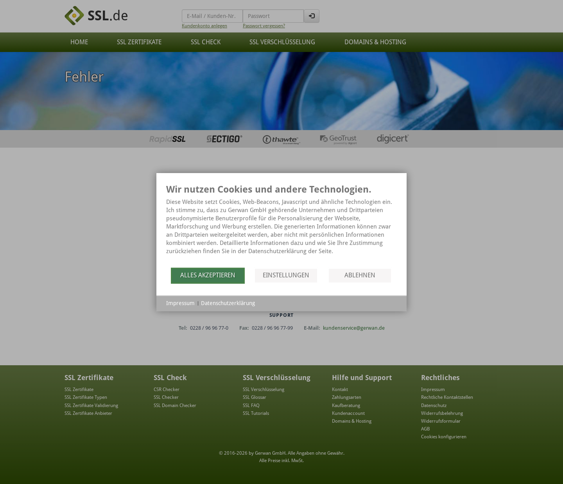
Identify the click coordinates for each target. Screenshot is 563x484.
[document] (281, 225)
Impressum (180, 303)
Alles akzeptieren (207, 275)
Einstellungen (286, 275)
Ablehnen (359, 275)
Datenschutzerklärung (228, 303)
